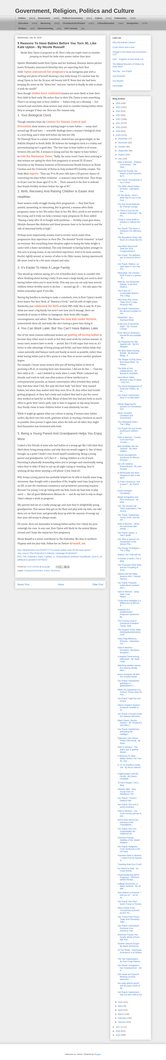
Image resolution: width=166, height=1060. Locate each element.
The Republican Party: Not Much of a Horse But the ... (130, 240)
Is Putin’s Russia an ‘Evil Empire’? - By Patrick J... (129, 484)
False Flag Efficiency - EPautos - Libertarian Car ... (128, 641)
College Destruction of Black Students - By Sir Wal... (129, 886)
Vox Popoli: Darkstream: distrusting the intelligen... (129, 731)
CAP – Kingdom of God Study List (128, 59)
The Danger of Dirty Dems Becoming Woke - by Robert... (129, 362)
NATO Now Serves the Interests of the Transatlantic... (128, 822)
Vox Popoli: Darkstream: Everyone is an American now (129, 928)
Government (44, 18)
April (120, 1010)
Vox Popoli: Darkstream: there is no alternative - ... (129, 397)
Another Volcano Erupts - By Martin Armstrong (129, 944)
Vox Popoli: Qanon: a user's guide (127, 534)
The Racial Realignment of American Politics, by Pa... (130, 388)
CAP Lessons (71, 28)
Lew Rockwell (119, 76)
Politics (22, 18)
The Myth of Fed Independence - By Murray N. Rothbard (128, 371)
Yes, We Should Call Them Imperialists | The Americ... (129, 508)
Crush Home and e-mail (123, 47)
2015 (118, 1035)
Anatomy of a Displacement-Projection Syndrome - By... (129, 613)
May (120, 1006)
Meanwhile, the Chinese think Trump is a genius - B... (129, 275)
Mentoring (45, 23)
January (122, 1022)
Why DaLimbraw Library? (124, 42)
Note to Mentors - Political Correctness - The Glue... (129, 164)
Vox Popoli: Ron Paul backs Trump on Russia (129, 902)
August (121, 154)
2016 (118, 1031)
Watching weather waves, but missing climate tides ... (129, 668)
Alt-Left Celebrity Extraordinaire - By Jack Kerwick (130, 466)
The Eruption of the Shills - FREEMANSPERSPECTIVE (130, 632)
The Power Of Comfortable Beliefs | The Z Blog (128, 293)
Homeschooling (45, 28)
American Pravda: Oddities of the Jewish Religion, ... (129, 840)
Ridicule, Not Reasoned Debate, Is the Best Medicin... (128, 284)
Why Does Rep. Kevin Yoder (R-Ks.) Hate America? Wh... (128, 302)
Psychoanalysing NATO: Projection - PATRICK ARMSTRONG (129, 877)
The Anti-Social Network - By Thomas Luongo (129, 205)
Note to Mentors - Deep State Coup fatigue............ (128, 594)
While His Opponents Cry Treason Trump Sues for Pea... (130, 692)
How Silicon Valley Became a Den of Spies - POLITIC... (129, 379)
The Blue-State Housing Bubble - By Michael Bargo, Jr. (128, 353)
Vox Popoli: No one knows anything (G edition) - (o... (129, 431)
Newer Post (23, 584)
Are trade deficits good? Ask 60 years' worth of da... (129, 985)
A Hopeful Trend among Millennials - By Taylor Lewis (129, 659)
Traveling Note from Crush (130, 864)
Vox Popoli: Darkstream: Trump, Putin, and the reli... (129, 517)
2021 (118, 123)
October (122, 147)
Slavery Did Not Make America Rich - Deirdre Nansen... (129, 576)
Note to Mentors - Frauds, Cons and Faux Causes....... (129, 439)
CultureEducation (105, 23)
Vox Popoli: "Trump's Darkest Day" (127, 799)
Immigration (132, 23)
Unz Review (118, 81)
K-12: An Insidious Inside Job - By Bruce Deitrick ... (129, 767)
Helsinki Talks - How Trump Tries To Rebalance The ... (127, 791)
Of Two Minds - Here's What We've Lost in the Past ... (129, 197)
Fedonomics (121, 18)
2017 (118, 1027)
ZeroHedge (118, 86)
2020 (118, 127)
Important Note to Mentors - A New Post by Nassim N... (130, 858)
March (121, 1014)
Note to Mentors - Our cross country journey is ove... (129, 813)
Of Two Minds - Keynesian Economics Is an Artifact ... (130, 952)
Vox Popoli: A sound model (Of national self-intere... (130, 715)
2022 (118, 119)
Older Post (97, 584)
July (120, 159)
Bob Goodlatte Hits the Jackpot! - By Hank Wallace (128, 448)
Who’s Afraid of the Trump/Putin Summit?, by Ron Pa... (129, 910)
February (122, 1018)
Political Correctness (72, 18)
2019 (118, 131)
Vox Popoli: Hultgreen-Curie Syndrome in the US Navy (129, 849)
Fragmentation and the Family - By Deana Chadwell (128, 776)
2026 (118, 103)
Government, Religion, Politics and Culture (74, 11)
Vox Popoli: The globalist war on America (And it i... (129, 257)
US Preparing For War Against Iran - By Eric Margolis (128, 344)
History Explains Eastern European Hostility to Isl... (129, 707)
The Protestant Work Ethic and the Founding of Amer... (129, 567)
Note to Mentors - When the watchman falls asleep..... (128, 526)
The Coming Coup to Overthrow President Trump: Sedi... (128, 623)
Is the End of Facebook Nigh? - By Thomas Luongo (128, 326)
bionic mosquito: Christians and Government (125, 415)
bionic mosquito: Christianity (125, 491)
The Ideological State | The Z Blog (128, 423)
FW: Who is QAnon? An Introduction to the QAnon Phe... (128, 541)
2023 (118, 115)
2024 (118, 111)
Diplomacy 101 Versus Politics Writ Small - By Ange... (129, 740)
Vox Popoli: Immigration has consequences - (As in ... (130, 968)
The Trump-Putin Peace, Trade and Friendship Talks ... (129, 919)
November (123, 142)
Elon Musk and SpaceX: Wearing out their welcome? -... (128, 976)
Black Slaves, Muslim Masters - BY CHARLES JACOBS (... (130, 723)
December (123, 138)
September (123, 150)
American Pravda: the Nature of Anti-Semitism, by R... (130, 173)
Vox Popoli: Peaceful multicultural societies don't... (128, 585)
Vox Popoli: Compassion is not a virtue (130, 181)
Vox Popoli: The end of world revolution (128, 805)
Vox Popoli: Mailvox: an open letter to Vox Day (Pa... (129, 266)
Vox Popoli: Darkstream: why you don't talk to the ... (130, 994)
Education (23, 23)
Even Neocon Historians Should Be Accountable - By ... (129, 335)
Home (61, 584)
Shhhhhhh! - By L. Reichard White (126, 318)
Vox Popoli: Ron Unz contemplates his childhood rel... (127, 831)
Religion (22, 28)
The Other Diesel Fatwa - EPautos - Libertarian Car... (129, 188)
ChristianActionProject (74, 23)
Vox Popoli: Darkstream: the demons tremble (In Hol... (129, 311)
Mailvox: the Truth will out (129, 554)
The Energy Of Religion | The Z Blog (129, 549)
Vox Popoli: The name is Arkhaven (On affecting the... (129, 231)
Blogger (97, 1054)
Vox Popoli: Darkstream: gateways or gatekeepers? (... (129, 683)
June (120, 1002)
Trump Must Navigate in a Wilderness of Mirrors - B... (129, 603)
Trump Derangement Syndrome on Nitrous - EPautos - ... (129, 457)
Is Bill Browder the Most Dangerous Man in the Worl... (129, 475)
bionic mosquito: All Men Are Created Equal (129, 675)
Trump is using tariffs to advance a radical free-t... (129, 222)
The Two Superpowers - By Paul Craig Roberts (129, 960)
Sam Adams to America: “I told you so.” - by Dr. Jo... (129, 895)
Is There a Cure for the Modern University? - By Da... (130, 213)
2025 (118, 107)
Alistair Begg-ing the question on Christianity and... (129, 406)
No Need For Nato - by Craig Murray (128, 869)
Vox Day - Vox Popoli (122, 71)
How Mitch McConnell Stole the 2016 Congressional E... (127, 248)
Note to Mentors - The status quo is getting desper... (128, 749)
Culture (98, 18)
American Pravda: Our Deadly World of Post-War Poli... (129, 937)
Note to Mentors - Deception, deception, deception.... (129, 650)
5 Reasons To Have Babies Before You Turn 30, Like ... (129, 758)
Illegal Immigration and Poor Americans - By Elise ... (128, 499)
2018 (118, 135)
